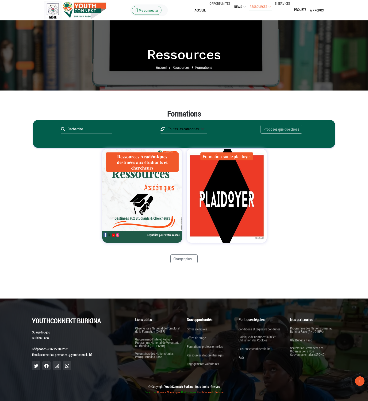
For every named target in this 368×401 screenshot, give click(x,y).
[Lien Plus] (359, 381)
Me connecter (146, 10)
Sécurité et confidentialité (254, 349)
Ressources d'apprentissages (205, 355)
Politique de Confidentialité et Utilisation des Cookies (257, 338)
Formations (203, 67)
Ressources (180, 67)
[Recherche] (88, 129)
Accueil (200, 10)
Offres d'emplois (197, 329)
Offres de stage (196, 338)
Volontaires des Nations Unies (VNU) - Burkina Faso (154, 355)
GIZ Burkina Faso (301, 340)
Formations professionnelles (205, 346)
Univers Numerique (168, 392)
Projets (300, 5)
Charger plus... (184, 258)
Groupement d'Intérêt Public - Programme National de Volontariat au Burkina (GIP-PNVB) (157, 343)
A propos (317, 9)
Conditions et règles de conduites (259, 329)
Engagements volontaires (203, 364)
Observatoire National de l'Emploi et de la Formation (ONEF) (157, 330)
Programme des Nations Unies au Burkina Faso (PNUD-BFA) (311, 330)
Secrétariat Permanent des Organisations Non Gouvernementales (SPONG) (308, 351)
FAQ (241, 357)
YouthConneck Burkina (210, 392)
